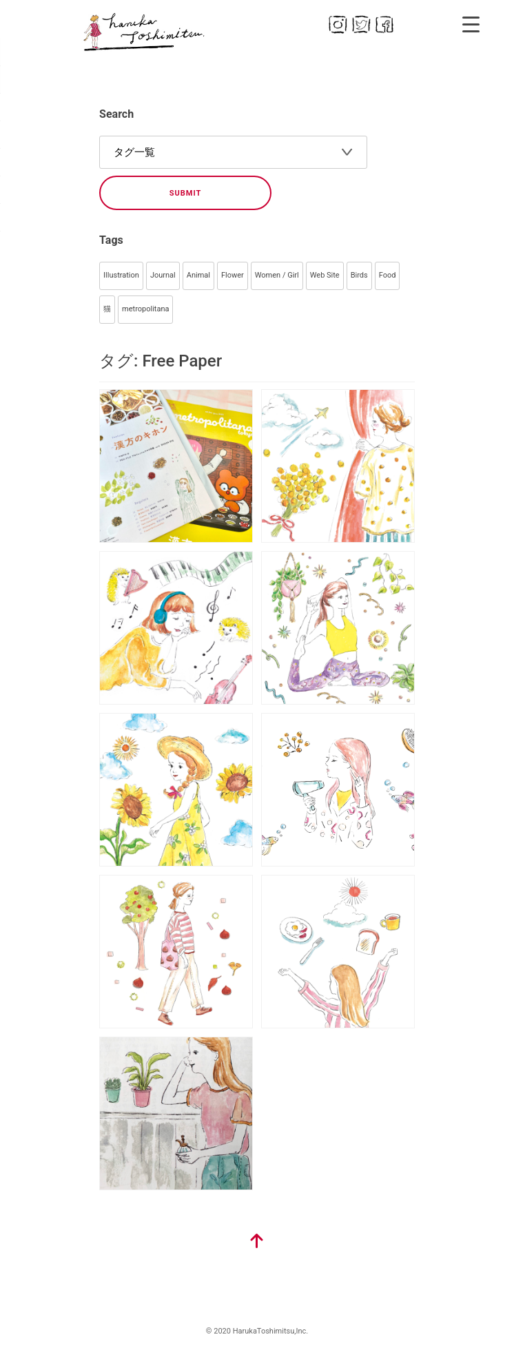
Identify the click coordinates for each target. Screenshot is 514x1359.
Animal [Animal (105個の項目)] (198, 275)
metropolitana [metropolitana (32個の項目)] (145, 308)
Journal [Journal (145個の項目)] (163, 275)
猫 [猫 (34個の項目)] (107, 308)
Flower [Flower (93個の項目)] (232, 275)
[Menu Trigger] (471, 24)
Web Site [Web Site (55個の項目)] (325, 275)
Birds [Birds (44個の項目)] (359, 275)
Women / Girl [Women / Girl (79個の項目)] (277, 275)
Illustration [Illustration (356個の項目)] (121, 275)
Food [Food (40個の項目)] (387, 275)
